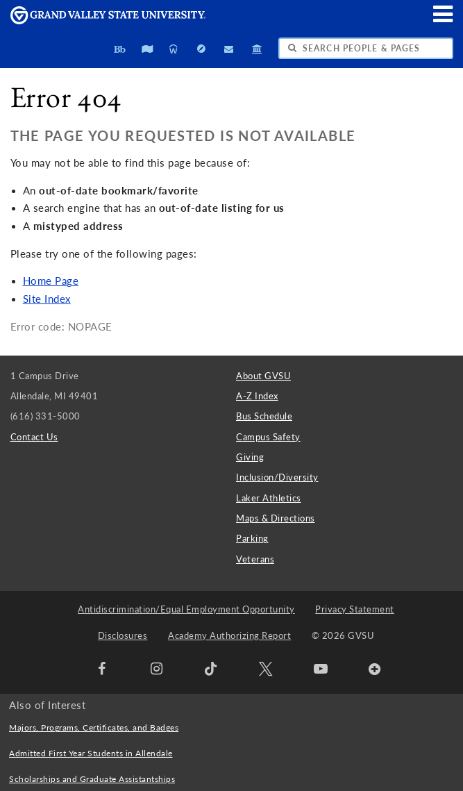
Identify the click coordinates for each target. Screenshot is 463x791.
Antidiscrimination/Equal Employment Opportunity (186, 609)
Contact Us (34, 436)
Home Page (51, 281)
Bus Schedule (264, 416)
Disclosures (123, 635)
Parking (252, 538)
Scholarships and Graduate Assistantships (92, 779)
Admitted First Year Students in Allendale (91, 753)
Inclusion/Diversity (277, 477)
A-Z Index (257, 395)
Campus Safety (268, 436)
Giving (250, 457)
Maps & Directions (275, 518)
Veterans (255, 559)
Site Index (47, 299)
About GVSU (263, 375)
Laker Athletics (268, 497)
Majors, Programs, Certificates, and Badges (93, 727)
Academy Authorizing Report (229, 635)
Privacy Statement (354, 609)
